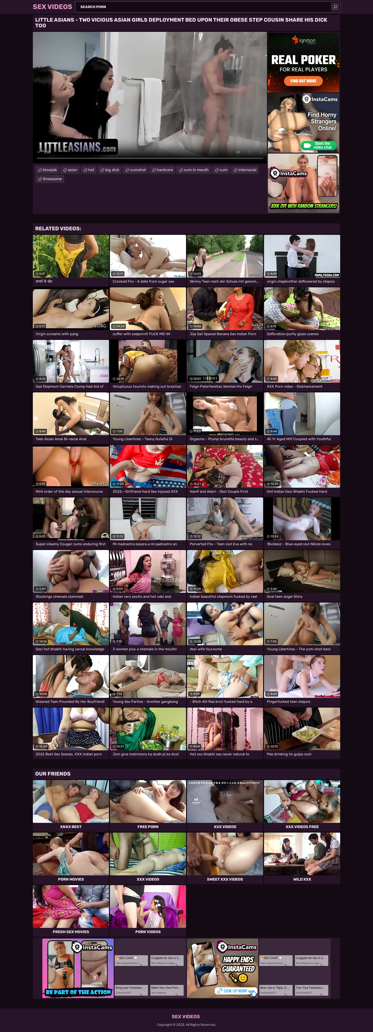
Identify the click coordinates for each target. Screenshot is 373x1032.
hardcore (165, 170)
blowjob (50, 170)
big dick (112, 170)
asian (72, 170)
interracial (247, 170)
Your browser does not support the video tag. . (150, 98)
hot (91, 170)
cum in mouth (196, 170)
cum (223, 170)
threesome (52, 179)
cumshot (138, 170)
